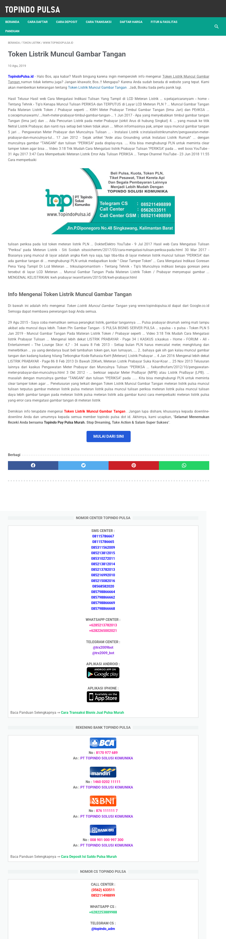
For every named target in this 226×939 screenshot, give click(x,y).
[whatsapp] (130, 572)
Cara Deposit (69, 15)
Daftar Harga (133, 15)
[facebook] (25, 572)
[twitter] (60, 572)
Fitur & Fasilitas (21, 24)
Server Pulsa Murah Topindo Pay (98, 932)
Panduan (50, 24)
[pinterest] (95, 572)
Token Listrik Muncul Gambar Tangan (89, 89)
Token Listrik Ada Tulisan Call (191, 668)
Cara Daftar (40, 15)
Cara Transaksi (101, 15)
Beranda (15, 15)
